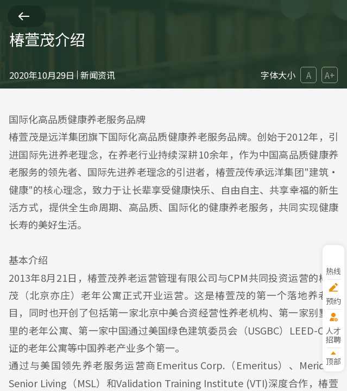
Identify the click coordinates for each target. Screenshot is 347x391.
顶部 (333, 361)
